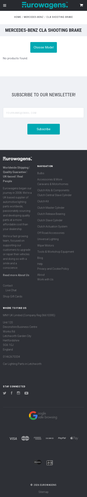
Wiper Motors (45, 245)
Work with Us (45, 279)
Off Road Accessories (50, 232)
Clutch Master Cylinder (50, 207)
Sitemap (43, 492)
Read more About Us (16, 275)
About (41, 274)
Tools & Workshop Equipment (55, 251)
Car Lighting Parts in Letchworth (22, 363)
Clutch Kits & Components (53, 190)
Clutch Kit (43, 201)
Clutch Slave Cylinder (50, 220)
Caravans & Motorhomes (52, 184)
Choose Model (44, 47)
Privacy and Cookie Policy (53, 268)
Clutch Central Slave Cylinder (54, 195)
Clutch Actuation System (52, 226)
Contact (8, 285)
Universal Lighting (48, 239)
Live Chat (11, 290)
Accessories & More (49, 179)
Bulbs (40, 173)
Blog (40, 257)
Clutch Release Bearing (51, 213)
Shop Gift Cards (12, 296)
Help (40, 263)
